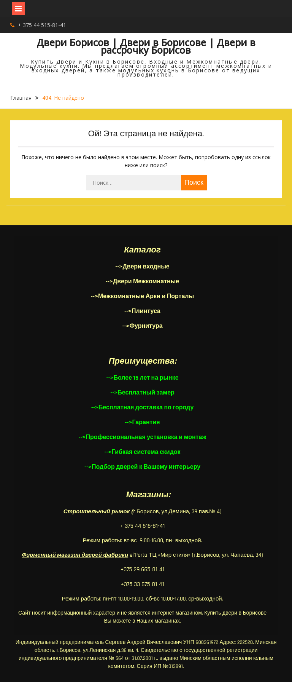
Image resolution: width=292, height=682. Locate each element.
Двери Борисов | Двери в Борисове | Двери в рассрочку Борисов (146, 46)
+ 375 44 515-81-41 (42, 25)
